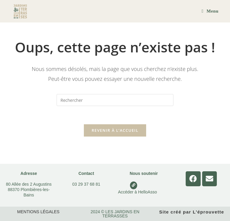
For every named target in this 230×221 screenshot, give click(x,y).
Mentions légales (38, 211)
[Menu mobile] (210, 11)
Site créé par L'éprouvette (191, 211)
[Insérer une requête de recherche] (115, 100)
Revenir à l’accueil (115, 130)
